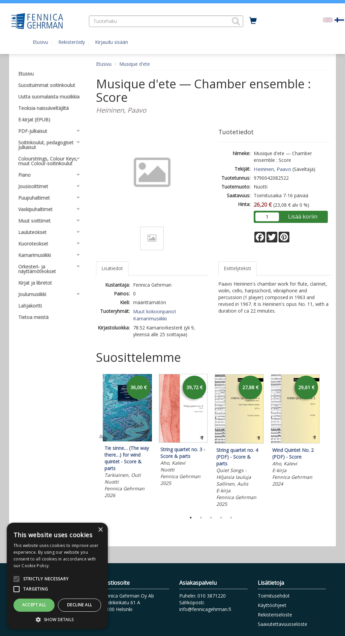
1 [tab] (190, 517)
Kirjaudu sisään (111, 42)
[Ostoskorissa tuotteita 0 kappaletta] (253, 21)
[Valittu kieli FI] (339, 19)
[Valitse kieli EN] (328, 19)
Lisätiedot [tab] (112, 268)
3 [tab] (211, 517)
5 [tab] (231, 517)
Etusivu (40, 42)
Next (327, 441)
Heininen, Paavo (272, 169)
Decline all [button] (79, 605)
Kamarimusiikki (150, 318)
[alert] (57, 576)
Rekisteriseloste (275, 614)
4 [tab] (221, 517)
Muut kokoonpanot (154, 311)
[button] (236, 21)
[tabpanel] (127, 437)
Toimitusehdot (274, 595)
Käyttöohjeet (272, 605)
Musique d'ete (134, 64)
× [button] (100, 529)
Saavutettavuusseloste (282, 624)
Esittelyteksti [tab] (237, 268)
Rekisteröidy (71, 42)
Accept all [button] (34, 605)
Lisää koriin (302, 216)
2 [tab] (200, 517)
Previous (94, 441)
